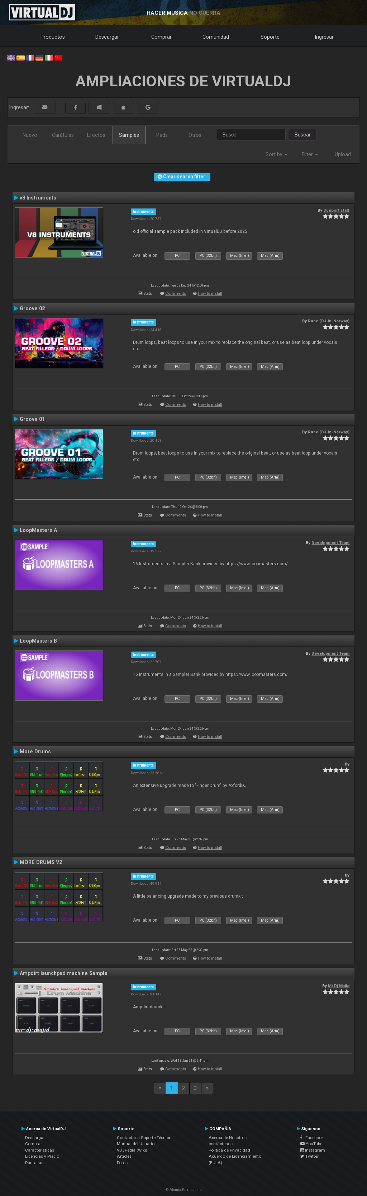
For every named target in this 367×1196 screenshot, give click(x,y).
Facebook (312, 1137)
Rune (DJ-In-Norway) (328, 320)
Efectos (96, 135)
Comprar (161, 37)
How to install (210, 293)
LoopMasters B (38, 641)
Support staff (336, 210)
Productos (52, 37)
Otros (195, 135)
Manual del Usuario (135, 1143)
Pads (162, 135)
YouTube (311, 1143)
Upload (343, 154)
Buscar (303, 135)
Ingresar (324, 37)
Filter (310, 154)
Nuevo (30, 135)
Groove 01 (32, 419)
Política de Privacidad (229, 1150)
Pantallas (34, 1162)
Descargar (107, 37)
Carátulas (63, 135)
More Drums (35, 751)
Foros (122, 1162)
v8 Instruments (38, 198)
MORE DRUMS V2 (41, 862)
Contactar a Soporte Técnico (144, 1137)
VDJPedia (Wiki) (132, 1150)
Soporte (270, 37)
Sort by (276, 154)
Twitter (309, 1156)
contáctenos (221, 1143)
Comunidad (215, 37)
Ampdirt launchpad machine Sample (64, 973)
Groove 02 (32, 308)
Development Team (330, 542)
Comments (175, 293)
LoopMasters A (38, 530)
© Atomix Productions (184, 1189)
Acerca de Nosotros (228, 1137)
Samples (129, 135)
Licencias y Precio (42, 1156)
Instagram (312, 1150)
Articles (124, 1156)
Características (39, 1150)
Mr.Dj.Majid (338, 985)
